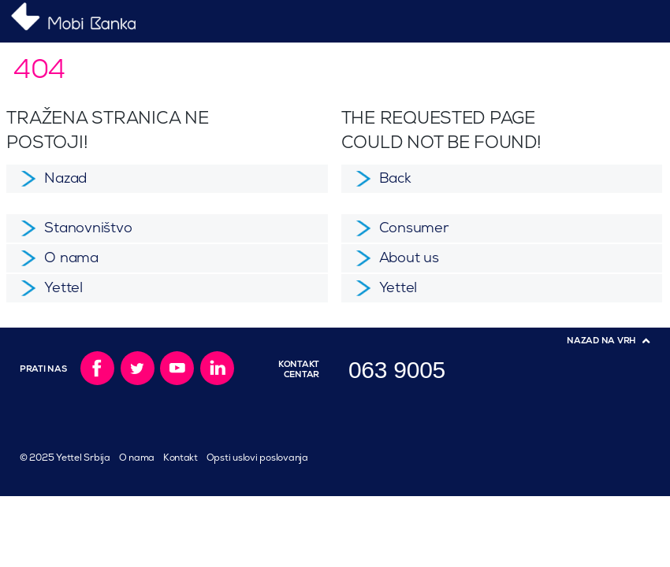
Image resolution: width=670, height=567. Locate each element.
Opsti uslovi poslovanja (257, 458)
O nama (136, 458)
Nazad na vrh (601, 340)
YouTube (177, 368)
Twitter (137, 368)
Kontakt (180, 458)
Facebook (97, 368)
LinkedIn (217, 368)
